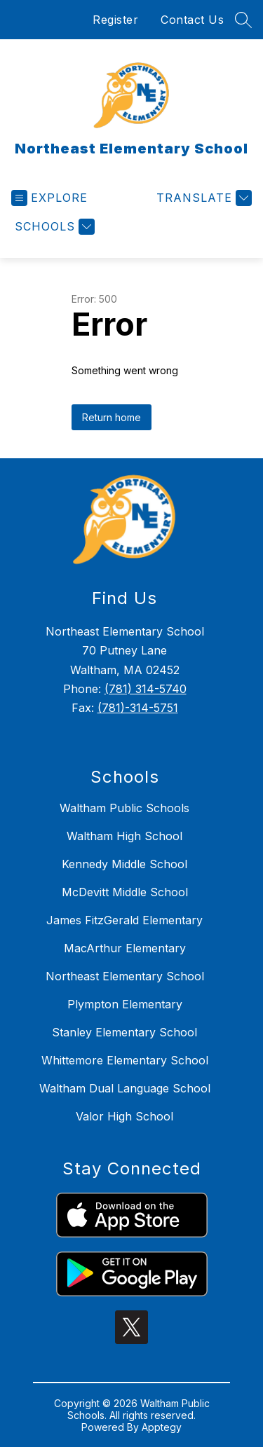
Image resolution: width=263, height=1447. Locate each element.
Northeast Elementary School (125, 976)
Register (115, 20)
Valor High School (124, 1116)
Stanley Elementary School (124, 1032)
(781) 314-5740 (145, 689)
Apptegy (162, 1427)
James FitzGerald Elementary (124, 920)
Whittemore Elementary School (124, 1060)
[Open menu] (49, 198)
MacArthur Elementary (125, 948)
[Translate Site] (202, 198)
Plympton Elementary (124, 1004)
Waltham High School (124, 836)
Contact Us (192, 20)
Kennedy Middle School (124, 864)
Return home (111, 417)
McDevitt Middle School (125, 892)
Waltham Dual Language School (124, 1088)
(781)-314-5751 (137, 708)
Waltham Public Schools (124, 808)
